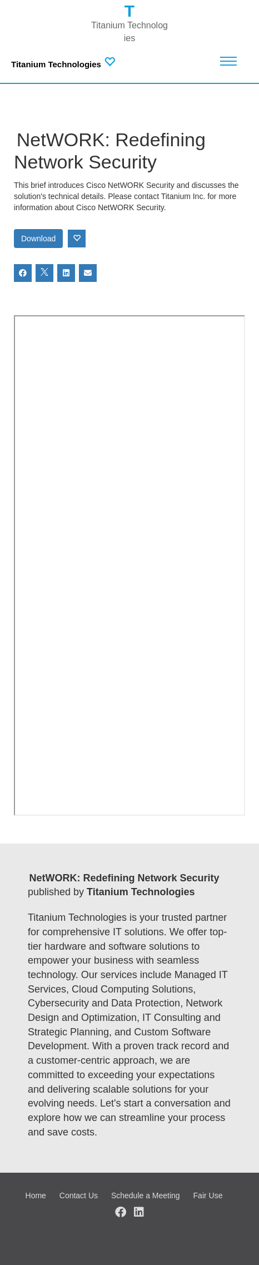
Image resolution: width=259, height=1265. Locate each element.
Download (38, 238)
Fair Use (208, 1195)
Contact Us (78, 1195)
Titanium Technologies (56, 64)
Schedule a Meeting (145, 1195)
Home (36, 1195)
